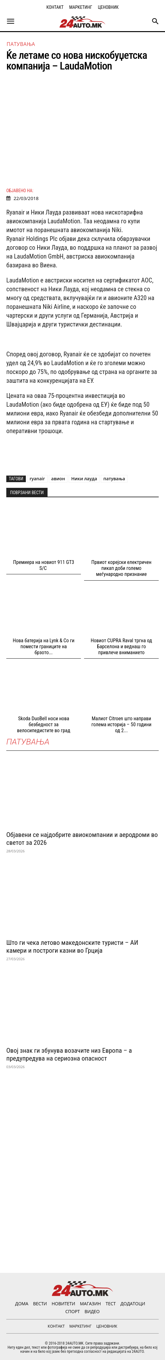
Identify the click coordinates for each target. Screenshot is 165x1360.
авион (58, 479)
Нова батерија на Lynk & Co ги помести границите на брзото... (44, 646)
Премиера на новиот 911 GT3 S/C (43, 565)
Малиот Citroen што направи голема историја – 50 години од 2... (121, 724)
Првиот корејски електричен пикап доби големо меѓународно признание (121, 568)
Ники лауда (84, 479)
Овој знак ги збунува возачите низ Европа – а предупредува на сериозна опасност (69, 1054)
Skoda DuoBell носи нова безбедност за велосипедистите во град (43, 724)
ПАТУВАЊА (21, 44)
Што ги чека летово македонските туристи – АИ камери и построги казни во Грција (72, 946)
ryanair (37, 479)
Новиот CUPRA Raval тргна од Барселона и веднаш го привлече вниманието (121, 646)
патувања (114, 479)
